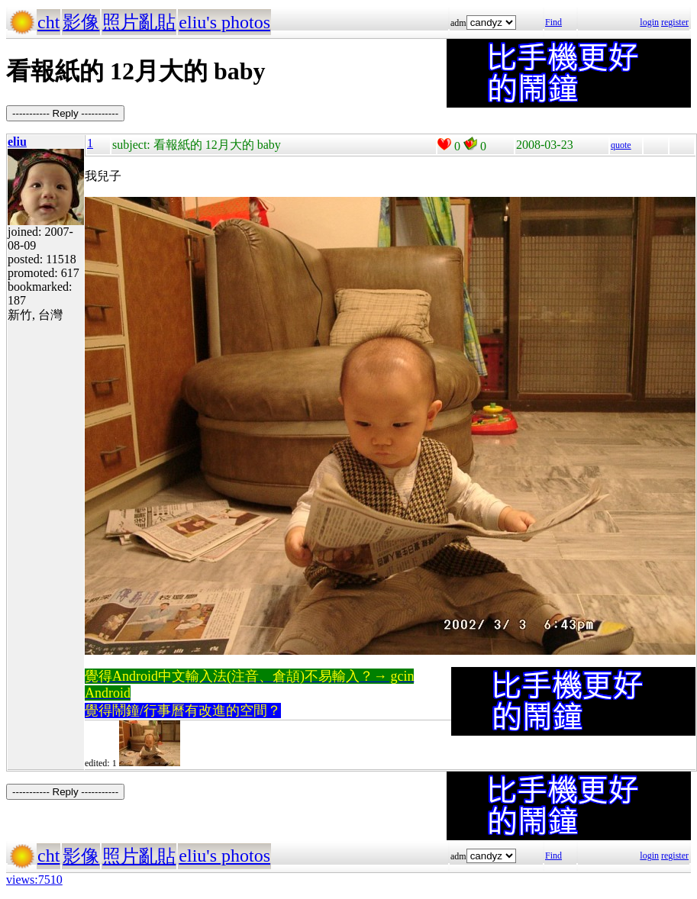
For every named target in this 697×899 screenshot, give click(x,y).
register (675, 22)
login (649, 22)
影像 (81, 22)
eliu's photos (224, 22)
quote (621, 145)
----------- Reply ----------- (65, 113)
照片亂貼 (139, 22)
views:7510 (34, 879)
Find (553, 22)
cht (48, 22)
